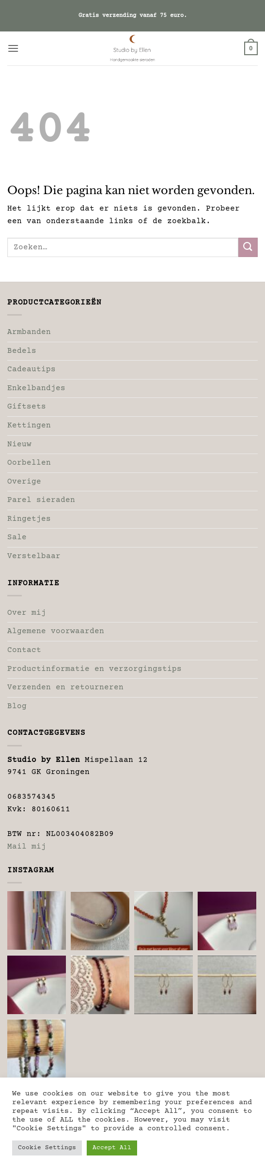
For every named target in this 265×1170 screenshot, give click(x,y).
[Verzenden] (248, 247)
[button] (13, 48)
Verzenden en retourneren (65, 687)
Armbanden (29, 332)
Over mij (26, 612)
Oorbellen (29, 462)
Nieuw (19, 444)
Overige (24, 481)
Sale (17, 537)
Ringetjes (29, 519)
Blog (17, 706)
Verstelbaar (34, 556)
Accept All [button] (112, 1147)
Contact (24, 650)
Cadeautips (31, 369)
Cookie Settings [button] (47, 1147)
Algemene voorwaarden (55, 631)
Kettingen (29, 425)
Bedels (21, 351)
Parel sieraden (41, 500)
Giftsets (26, 406)
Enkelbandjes (36, 388)
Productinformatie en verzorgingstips (94, 669)
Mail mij (26, 846)
